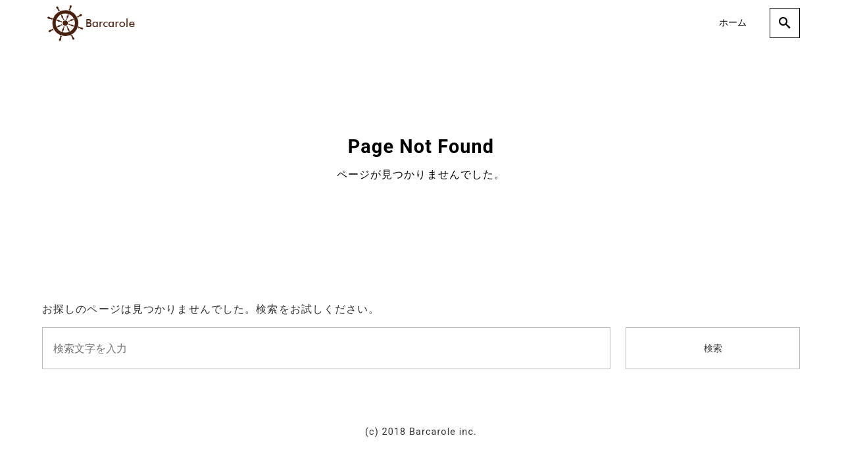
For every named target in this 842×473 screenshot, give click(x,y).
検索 (713, 348)
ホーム (733, 22)
